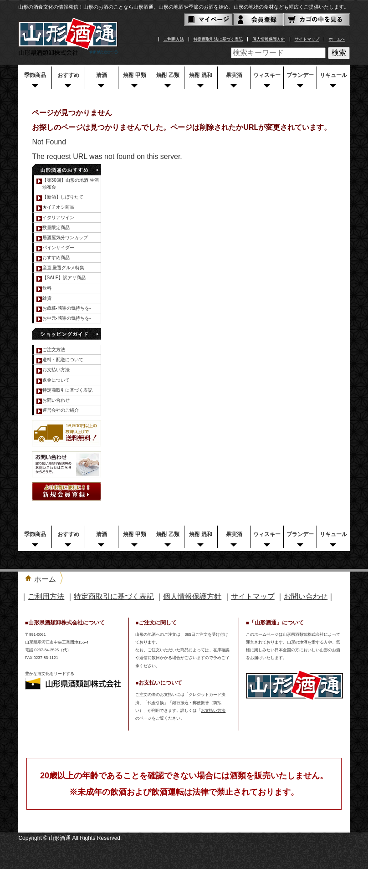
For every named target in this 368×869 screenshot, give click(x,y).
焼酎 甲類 (134, 75)
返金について (56, 380)
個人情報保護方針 (268, 39)
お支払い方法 (56, 369)
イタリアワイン (58, 217)
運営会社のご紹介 (60, 410)
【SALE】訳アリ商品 (64, 277)
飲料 (46, 288)
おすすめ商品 (56, 257)
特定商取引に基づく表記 (67, 390)
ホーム (45, 579)
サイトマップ (307, 39)
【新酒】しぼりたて (62, 196)
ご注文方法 (53, 349)
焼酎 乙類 (167, 75)
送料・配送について (62, 359)
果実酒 (234, 75)
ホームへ (337, 39)
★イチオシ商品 (58, 207)
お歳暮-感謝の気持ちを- (66, 308)
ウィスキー (267, 75)
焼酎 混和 (200, 75)
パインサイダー (58, 247)
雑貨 (46, 298)
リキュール (333, 75)
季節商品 (35, 75)
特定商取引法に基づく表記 (218, 39)
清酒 (101, 75)
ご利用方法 (174, 39)
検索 (339, 52)
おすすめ (68, 75)
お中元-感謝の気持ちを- (66, 318)
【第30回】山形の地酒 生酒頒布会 (70, 183)
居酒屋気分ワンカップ (65, 237)
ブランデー (300, 75)
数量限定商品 (56, 227)
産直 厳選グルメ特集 (63, 267)
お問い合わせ (56, 400)
